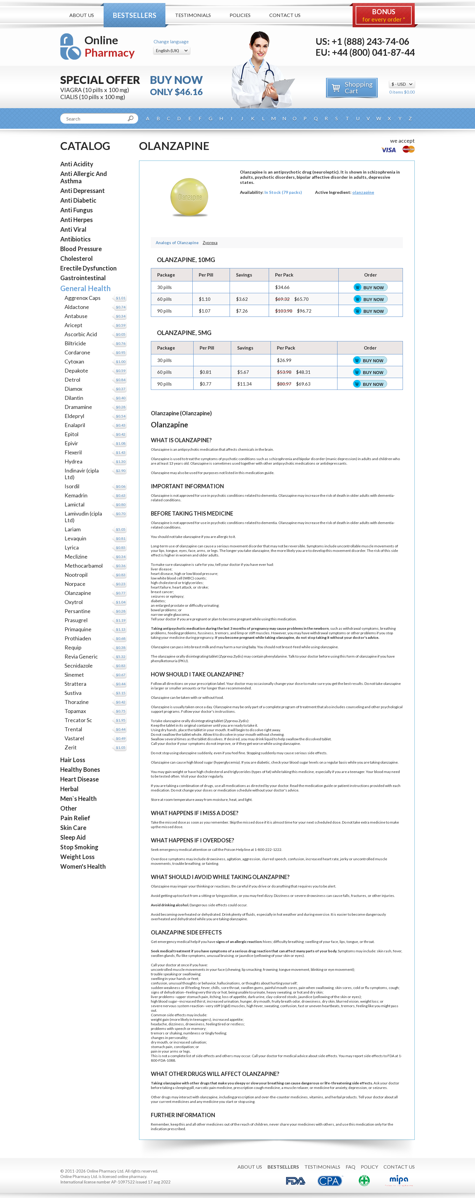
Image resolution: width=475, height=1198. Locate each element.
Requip (73, 647)
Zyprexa (210, 242)
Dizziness (282, 895)
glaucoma (181, 614)
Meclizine (76, 556)
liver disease (161, 569)
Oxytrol (74, 602)
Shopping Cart (359, 87)
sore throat (230, 987)
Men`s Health (78, 798)
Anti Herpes (76, 219)
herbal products (344, 1097)
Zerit (71, 747)
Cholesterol (76, 258)
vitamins (316, 1097)
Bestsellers (134, 15)
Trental (73, 729)
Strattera (75, 683)
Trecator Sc (78, 720)
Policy (369, 1167)
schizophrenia (280, 458)
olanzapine (363, 192)
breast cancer (162, 591)
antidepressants (333, 463)
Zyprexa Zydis (231, 656)
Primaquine (78, 629)
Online (110, 46)
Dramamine (78, 406)
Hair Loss (72, 759)
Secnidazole (79, 665)
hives (267, 941)
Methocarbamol (84, 565)
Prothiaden (78, 638)
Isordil (72, 486)
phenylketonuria (164, 661)
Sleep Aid (73, 837)
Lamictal (75, 504)
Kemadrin (76, 495)
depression (346, 458)
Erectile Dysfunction (88, 268)
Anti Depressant (82, 190)
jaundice (246, 955)
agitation (234, 859)
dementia (269, 495)
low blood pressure (201, 573)
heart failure (161, 587)
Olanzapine (78, 592)
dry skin (316, 992)
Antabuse (76, 316)
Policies (240, 15)
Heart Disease (79, 779)
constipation (184, 1046)
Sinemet (74, 674)
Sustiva (73, 692)
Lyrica (72, 547)
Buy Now (374, 287)
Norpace (75, 583)
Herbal (69, 788)
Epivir (71, 443)
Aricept (73, 325)
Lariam (73, 529)
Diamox (73, 388)
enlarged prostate (169, 605)
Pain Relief (75, 817)
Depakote (76, 370)
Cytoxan (74, 361)
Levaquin (75, 538)
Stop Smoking (79, 847)
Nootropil (76, 574)
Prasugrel (76, 620)
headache (159, 1024)
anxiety (341, 1087)
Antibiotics (75, 239)
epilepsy (176, 596)
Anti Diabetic (78, 200)
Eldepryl (74, 416)
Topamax (75, 711)
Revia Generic (81, 656)
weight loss (369, 1001)
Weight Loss (77, 856)
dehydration (174, 992)
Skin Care (73, 827)
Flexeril (73, 452)
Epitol (71, 434)
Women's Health (83, 866)
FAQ (350, 1167)
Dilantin (74, 397)
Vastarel (74, 738)
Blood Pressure (81, 248)
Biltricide (75, 343)
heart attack (181, 587)
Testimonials (193, 15)
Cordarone (77, 352)
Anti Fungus (76, 210)
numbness (192, 1033)
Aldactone (77, 307)
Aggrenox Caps (83, 297)
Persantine (78, 611)
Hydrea (73, 461)
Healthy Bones (80, 769)
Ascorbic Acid (81, 334)
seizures (158, 596)
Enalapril (75, 425)
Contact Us (285, 15)
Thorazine (77, 702)
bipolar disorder (312, 458)
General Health (85, 288)
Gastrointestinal (83, 277)
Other (68, 808)
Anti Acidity (76, 164)
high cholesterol (164, 582)
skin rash (384, 951)
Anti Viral (73, 229)
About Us (81, 15)
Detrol (72, 379)
